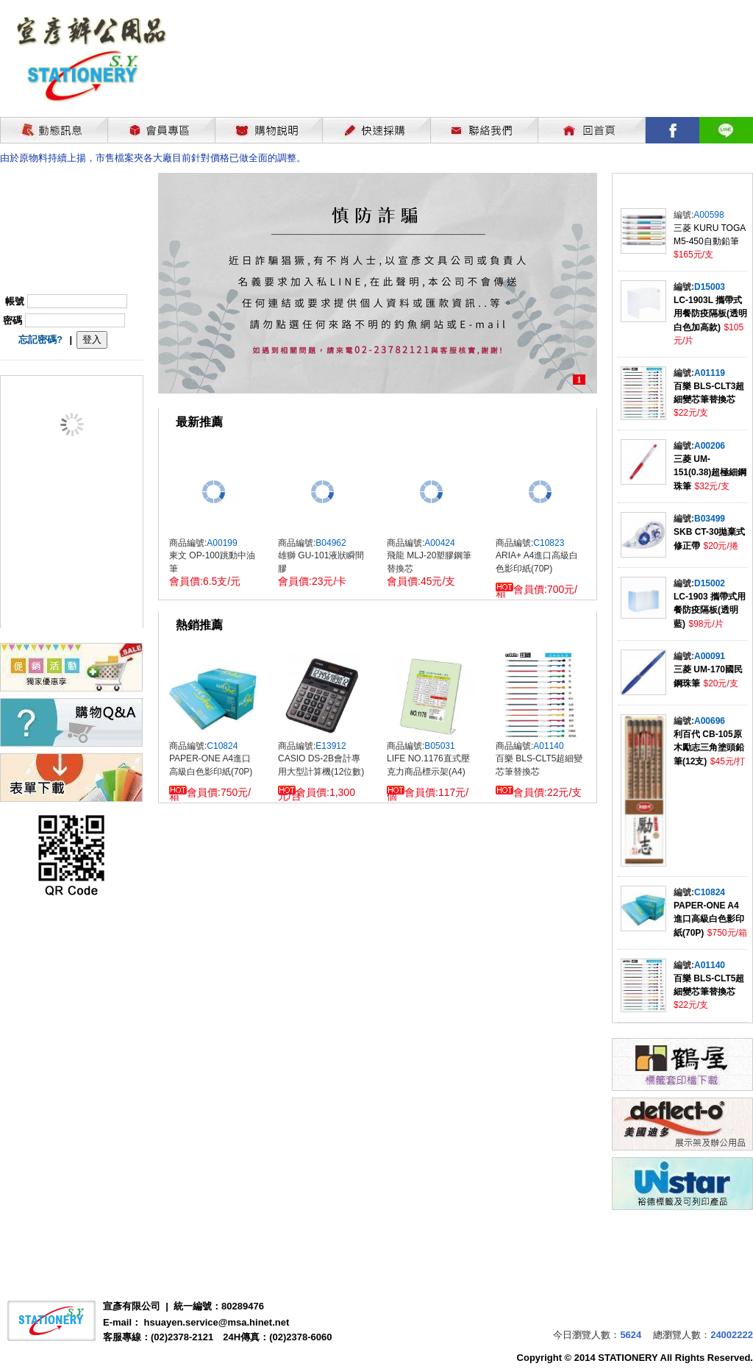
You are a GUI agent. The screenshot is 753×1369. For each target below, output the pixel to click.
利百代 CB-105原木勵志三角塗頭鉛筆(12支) (709, 748)
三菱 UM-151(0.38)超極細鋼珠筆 (710, 472)
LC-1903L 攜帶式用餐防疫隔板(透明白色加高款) (710, 314)
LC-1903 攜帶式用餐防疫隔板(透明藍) (710, 610)
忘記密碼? (40, 339)
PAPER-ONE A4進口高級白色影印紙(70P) (709, 919)
